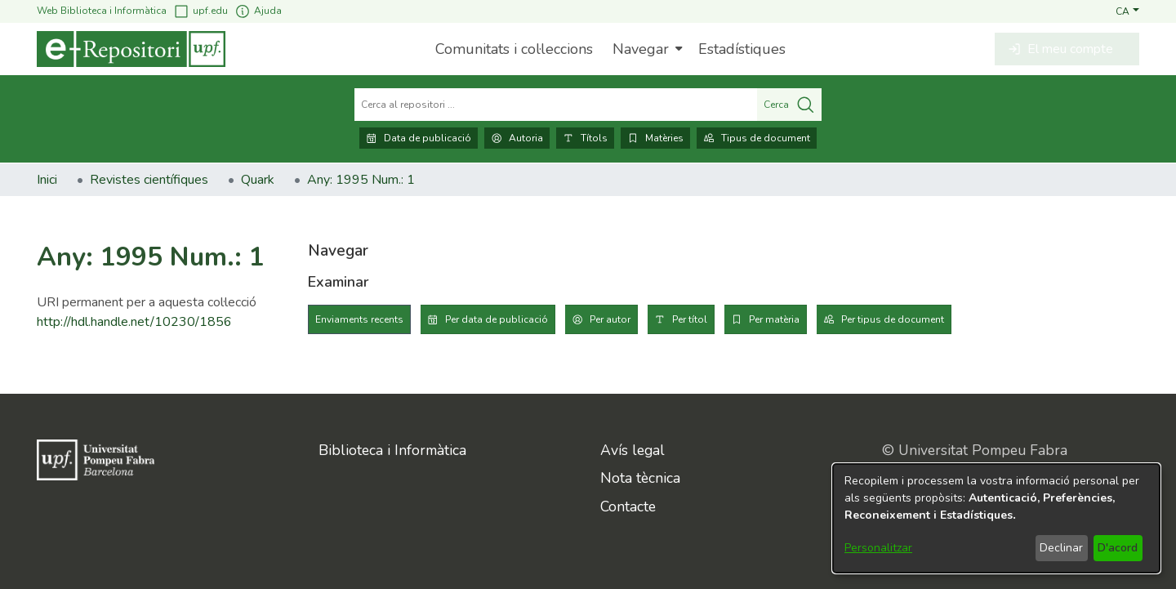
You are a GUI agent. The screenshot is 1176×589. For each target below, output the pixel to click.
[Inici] (131, 49)
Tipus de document (756, 138)
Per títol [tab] (689, 319)
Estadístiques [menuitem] (742, 49)
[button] (1127, 10)
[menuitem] (645, 49)
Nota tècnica (640, 478)
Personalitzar (878, 548)
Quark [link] (257, 180)
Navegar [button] (640, 49)
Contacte (628, 506)
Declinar (1061, 548)
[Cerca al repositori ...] (555, 104)
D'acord (1118, 548)
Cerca (789, 104)
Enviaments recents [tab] (359, 319)
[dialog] (996, 518)
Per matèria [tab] (774, 319)
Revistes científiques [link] (149, 180)
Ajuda (258, 11)
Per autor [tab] (610, 319)
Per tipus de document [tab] (892, 319)
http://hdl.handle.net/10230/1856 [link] (134, 322)
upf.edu (200, 11)
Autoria (517, 138)
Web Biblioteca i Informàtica (102, 10)
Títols (585, 138)
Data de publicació (418, 138)
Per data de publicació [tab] (496, 319)
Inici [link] (47, 180)
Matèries (655, 138)
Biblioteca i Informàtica (392, 450)
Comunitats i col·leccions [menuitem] (514, 49)
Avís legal (632, 450)
